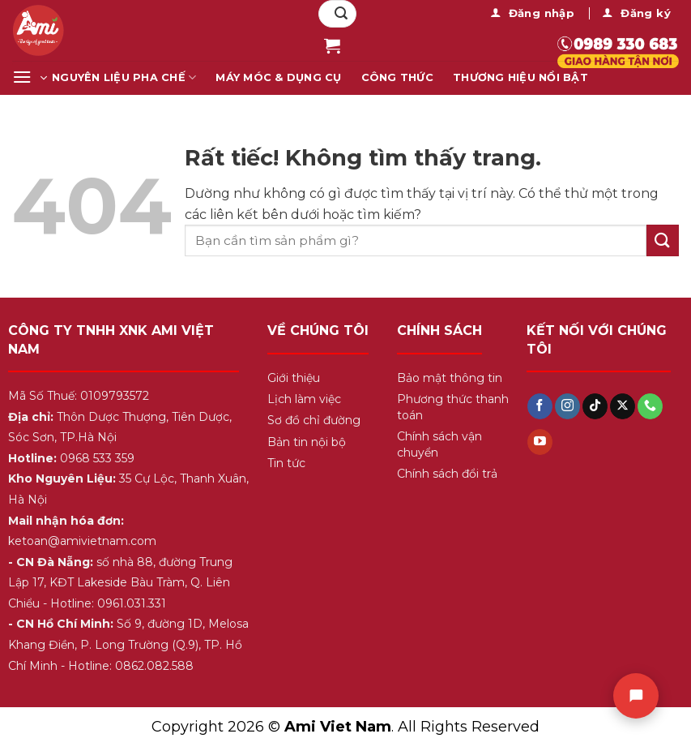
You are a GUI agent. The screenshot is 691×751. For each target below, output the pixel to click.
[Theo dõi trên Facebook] (539, 406)
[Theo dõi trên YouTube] (539, 442)
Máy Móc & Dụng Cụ (278, 77)
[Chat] (636, 696)
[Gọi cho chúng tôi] (650, 406)
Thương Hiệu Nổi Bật (520, 77)
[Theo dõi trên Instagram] (567, 406)
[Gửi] (341, 14)
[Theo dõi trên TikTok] (595, 406)
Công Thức (397, 77)
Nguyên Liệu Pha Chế (124, 77)
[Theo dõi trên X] (622, 406)
